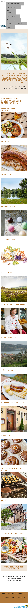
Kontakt (13, 597)
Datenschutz (5, 597)
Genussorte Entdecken (13, 4)
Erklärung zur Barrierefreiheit (9, 601)
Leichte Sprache (21, 597)
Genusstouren (11, 16)
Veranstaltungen (11, 20)
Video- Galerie (9, 12)
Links (9, 593)
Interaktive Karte (11, 7)
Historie (19, 23)
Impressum (20, 593)
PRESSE (3, 593)
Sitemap (2, 1)
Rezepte (9, 23)
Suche (8, 27)
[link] (14, 606)
